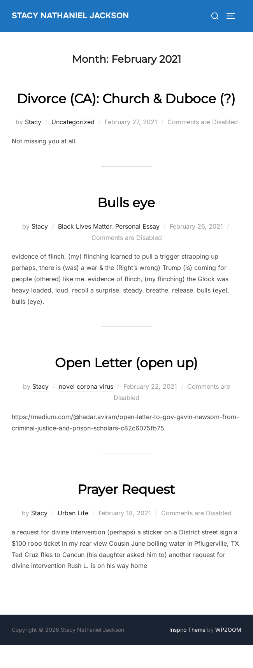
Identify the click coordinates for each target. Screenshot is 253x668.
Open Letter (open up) (126, 384)
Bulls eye (126, 224)
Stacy (33, 145)
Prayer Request (126, 511)
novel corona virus (86, 409)
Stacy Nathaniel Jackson (74, 15)
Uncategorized (73, 145)
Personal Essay (137, 249)
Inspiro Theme (187, 652)
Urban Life (73, 536)
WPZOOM (228, 652)
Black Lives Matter (84, 249)
